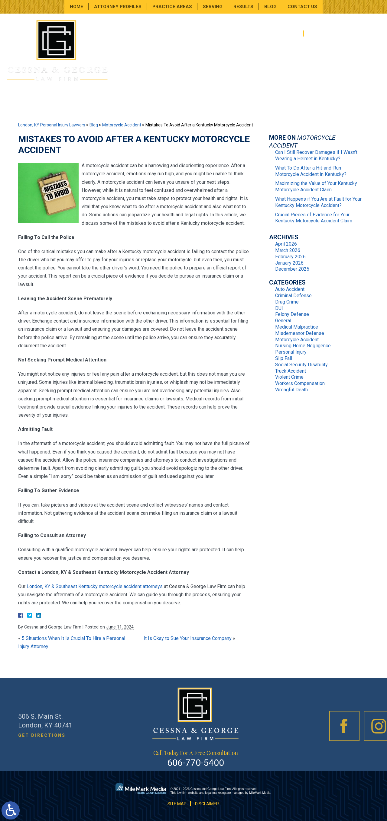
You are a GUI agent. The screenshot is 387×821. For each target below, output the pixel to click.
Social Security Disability (301, 365)
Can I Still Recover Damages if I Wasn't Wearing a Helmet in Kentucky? (316, 155)
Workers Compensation (300, 383)
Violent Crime (289, 377)
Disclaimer (207, 803)
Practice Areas (172, 6)
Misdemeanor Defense (299, 333)
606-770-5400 (335, 33)
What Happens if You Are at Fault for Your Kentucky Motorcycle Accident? (318, 202)
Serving (213, 6)
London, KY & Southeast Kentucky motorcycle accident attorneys (95, 586)
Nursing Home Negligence (303, 345)
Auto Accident (289, 289)
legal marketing (215, 792)
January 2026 (289, 263)
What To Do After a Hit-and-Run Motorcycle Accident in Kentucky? (310, 171)
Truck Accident (290, 371)
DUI (279, 308)
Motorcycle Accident (121, 125)
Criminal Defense (293, 295)
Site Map (177, 803)
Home (76, 6)
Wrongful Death (291, 390)
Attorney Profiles (117, 6)
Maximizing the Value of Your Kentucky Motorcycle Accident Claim (316, 186)
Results (243, 6)
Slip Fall (283, 358)
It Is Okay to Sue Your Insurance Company (188, 638)
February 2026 (290, 256)
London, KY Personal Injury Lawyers (51, 125)
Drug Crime (287, 302)
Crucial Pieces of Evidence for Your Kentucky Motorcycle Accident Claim (313, 218)
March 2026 (287, 250)
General (283, 320)
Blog (270, 6)
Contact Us (302, 6)
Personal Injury (291, 352)
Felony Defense (292, 314)
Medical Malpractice (296, 327)
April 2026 (286, 244)
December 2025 (292, 269)
